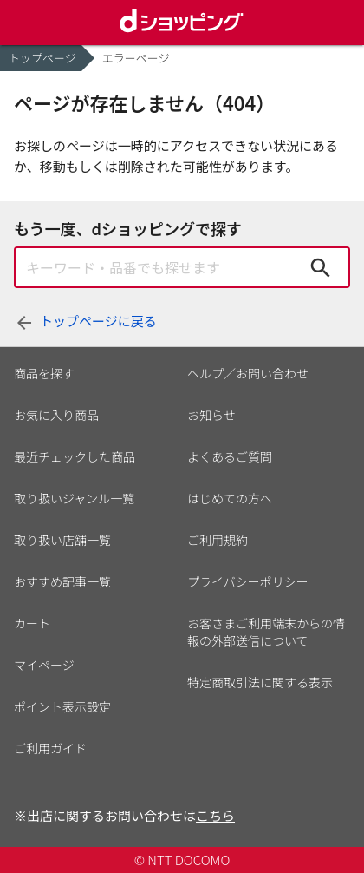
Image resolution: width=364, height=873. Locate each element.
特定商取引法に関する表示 (260, 682)
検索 (320, 267)
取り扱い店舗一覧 (62, 539)
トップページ (42, 57)
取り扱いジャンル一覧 (74, 498)
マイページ (44, 664)
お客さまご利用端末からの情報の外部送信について (266, 631)
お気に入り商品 (56, 414)
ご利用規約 (217, 539)
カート (32, 623)
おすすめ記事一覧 (62, 581)
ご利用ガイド (50, 748)
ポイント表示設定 (62, 706)
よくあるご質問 (229, 456)
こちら (215, 815)
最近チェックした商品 (74, 456)
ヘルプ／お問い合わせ (248, 373)
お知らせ (211, 414)
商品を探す (44, 373)
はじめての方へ (229, 498)
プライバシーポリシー (248, 581)
